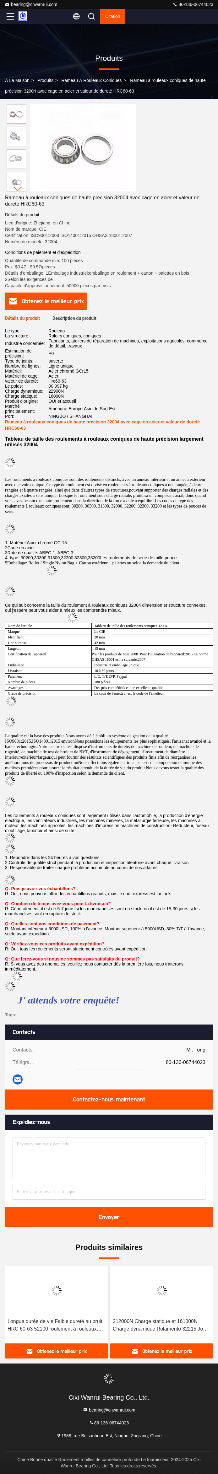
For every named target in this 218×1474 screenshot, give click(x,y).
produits (45, 80)
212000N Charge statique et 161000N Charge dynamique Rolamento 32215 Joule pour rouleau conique (161, 1326)
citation (112, 16)
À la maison (17, 80)
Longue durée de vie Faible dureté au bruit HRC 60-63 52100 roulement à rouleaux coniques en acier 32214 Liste (55, 1326)
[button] (18, 189)
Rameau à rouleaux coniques (91, 80)
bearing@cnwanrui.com (31, 4)
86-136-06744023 (192, 4)
